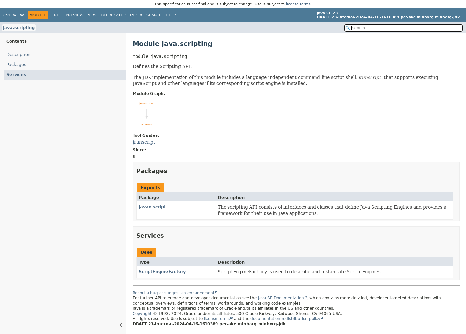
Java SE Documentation (281, 298)
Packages (16, 64)
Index (136, 15)
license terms (298, 4)
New (92, 15)
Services (16, 74)
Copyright (142, 313)
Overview (13, 15)
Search (154, 15)
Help (171, 15)
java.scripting (19, 27)
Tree (57, 15)
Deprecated (113, 15)
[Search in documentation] (403, 28)
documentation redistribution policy (285, 319)
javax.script (152, 206)
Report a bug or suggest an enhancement (174, 293)
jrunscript (144, 142)
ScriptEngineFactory (162, 271)
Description (18, 54)
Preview (74, 15)
